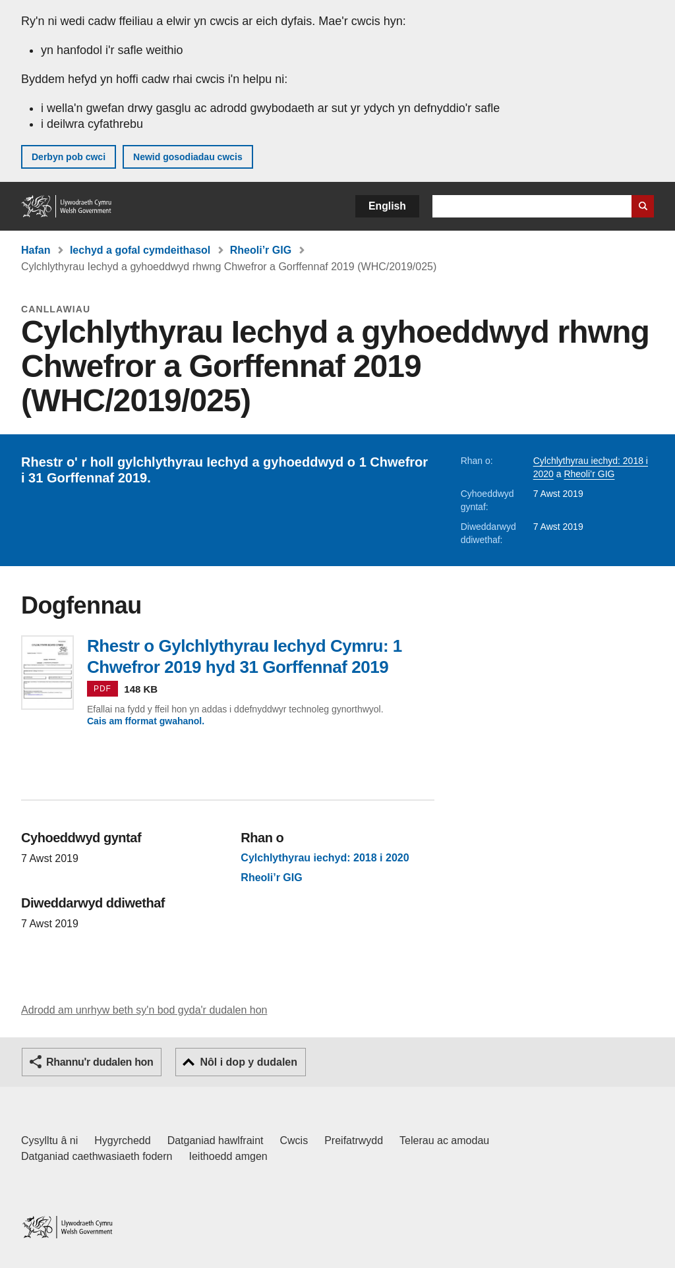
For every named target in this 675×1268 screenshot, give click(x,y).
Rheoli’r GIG (260, 250)
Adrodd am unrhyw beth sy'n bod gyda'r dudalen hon (144, 1010)
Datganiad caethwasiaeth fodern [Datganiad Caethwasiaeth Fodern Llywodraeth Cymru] (97, 1156)
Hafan (35, 250)
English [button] (387, 206)
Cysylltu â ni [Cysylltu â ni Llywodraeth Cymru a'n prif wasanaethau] (49, 1140)
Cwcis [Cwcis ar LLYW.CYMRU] (294, 1140)
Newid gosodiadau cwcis (188, 157)
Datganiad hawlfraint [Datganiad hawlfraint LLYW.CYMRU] (215, 1140)
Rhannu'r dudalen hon (99, 1062)
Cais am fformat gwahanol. (145, 721)
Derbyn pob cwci (68, 157)
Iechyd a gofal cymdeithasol (140, 250)
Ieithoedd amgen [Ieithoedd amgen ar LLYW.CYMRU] (228, 1156)
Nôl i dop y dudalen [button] (248, 1062)
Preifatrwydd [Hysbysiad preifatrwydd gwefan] (353, 1140)
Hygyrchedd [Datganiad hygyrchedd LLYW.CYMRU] (122, 1140)
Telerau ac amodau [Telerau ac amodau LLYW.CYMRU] (444, 1140)
